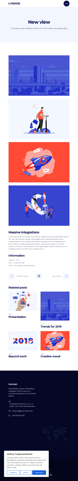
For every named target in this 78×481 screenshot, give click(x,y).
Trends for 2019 (51, 326)
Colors (15, 265)
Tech (17, 260)
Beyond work (18, 356)
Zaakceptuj (39, 472)
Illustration (31, 265)
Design (20, 265)
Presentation (17, 317)
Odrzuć (26, 472)
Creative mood (50, 356)
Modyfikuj (13, 472)
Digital (25, 265)
